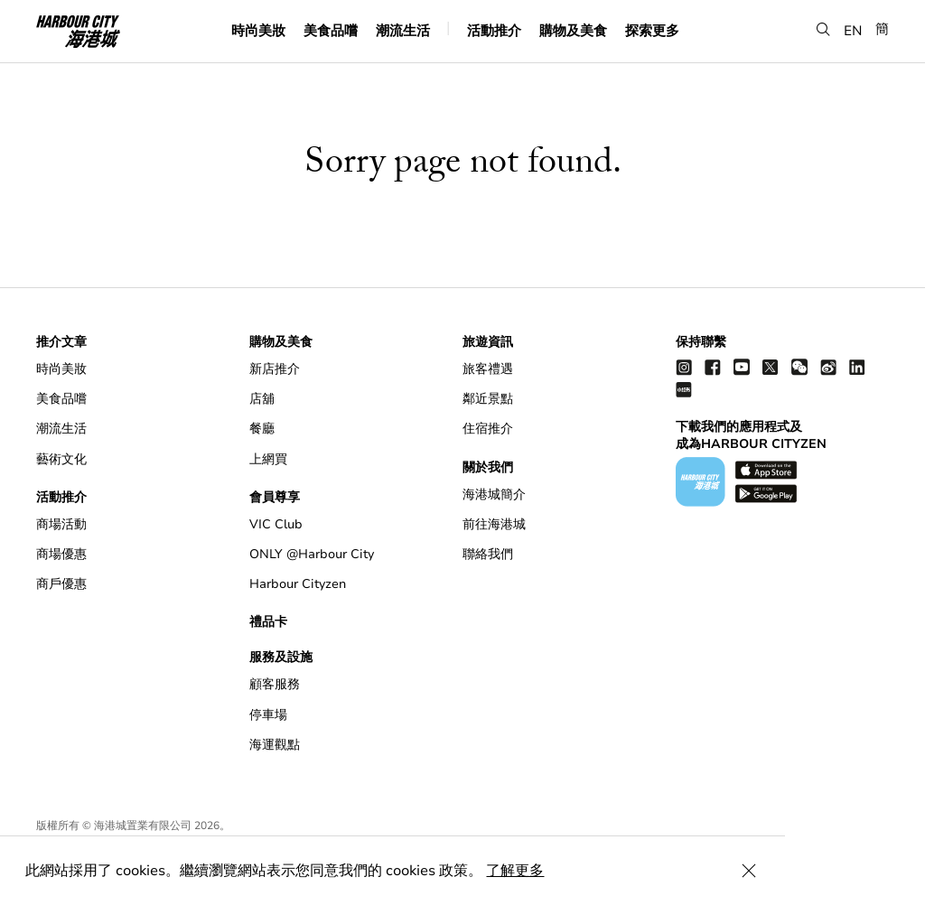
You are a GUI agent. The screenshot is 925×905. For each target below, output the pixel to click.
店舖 (262, 398)
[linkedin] (857, 366)
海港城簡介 (494, 494)
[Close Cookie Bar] (889, 871)
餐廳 (262, 428)
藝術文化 (61, 459)
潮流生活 (403, 31)
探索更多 (652, 31)
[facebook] (713, 366)
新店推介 (274, 369)
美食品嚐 (331, 31)
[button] (823, 30)
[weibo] (828, 366)
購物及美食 (573, 31)
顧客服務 (274, 684)
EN (853, 31)
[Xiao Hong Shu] (684, 388)
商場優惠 (61, 554)
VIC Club (276, 524)
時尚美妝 (258, 31)
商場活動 (61, 524)
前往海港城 (494, 524)
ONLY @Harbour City (311, 554)
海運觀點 (274, 744)
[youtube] (741, 366)
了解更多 (517, 871)
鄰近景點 (487, 398)
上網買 (268, 459)
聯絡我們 (487, 554)
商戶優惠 (61, 583)
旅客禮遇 (487, 369)
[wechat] (799, 366)
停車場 (268, 714)
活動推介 (494, 31)
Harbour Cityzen (297, 583)
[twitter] (770, 366)
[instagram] (684, 366)
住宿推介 (487, 428)
